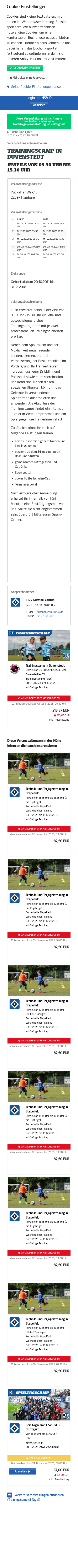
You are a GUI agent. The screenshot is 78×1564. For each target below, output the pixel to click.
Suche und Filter (21, 132)
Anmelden (39, 105)
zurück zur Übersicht (24, 135)
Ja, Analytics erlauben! (25, 68)
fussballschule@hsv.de (50, 612)
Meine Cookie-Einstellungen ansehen (36, 87)
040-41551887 (45, 616)
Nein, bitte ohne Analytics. (27, 77)
